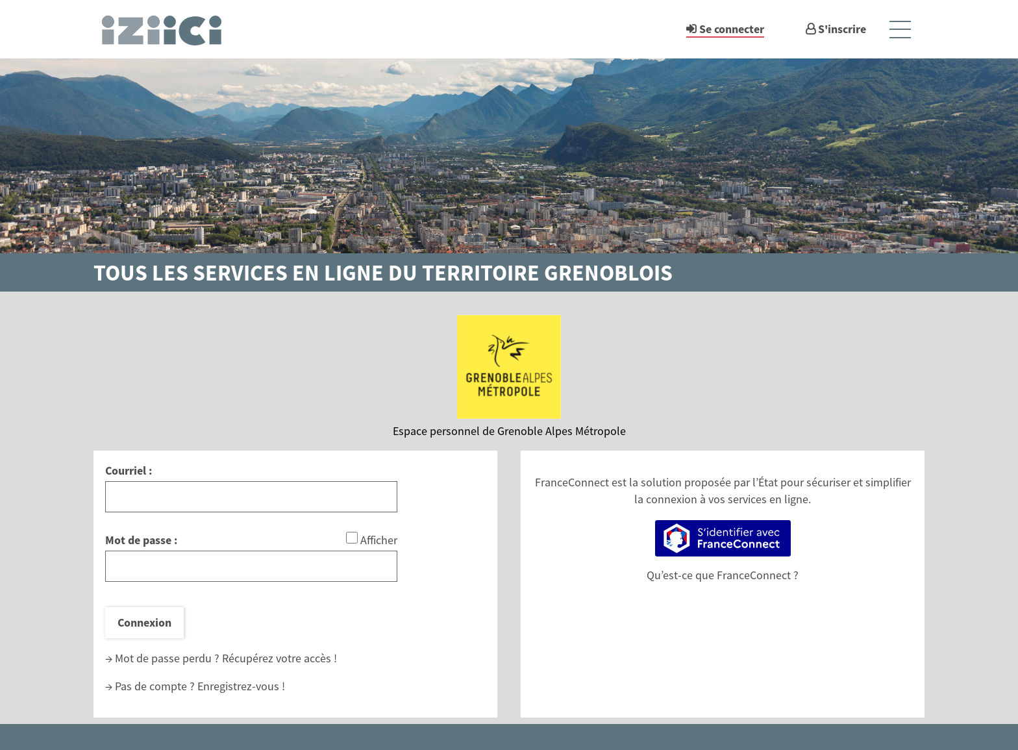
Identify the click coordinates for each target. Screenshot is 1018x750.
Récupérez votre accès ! (279, 658)
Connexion (144, 622)
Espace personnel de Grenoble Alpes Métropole (509, 430)
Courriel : (128, 470)
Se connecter (731, 28)
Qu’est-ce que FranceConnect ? (723, 575)
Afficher (378, 539)
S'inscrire (842, 28)
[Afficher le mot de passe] (352, 538)
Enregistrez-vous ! (241, 686)
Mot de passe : (141, 539)
